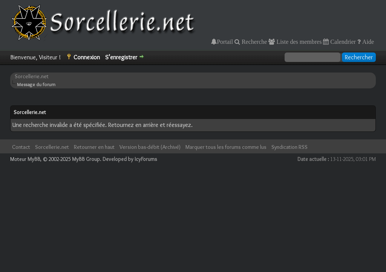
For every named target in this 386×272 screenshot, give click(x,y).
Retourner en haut (94, 147)
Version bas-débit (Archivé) (150, 147)
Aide (367, 42)
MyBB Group (86, 159)
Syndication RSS (289, 147)
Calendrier (342, 42)
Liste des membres (298, 42)
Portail (225, 42)
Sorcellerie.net (32, 76)
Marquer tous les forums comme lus (226, 147)
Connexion (87, 57)
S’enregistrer (121, 57)
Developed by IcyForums (130, 159)
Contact (21, 147)
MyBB (34, 159)
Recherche (253, 42)
